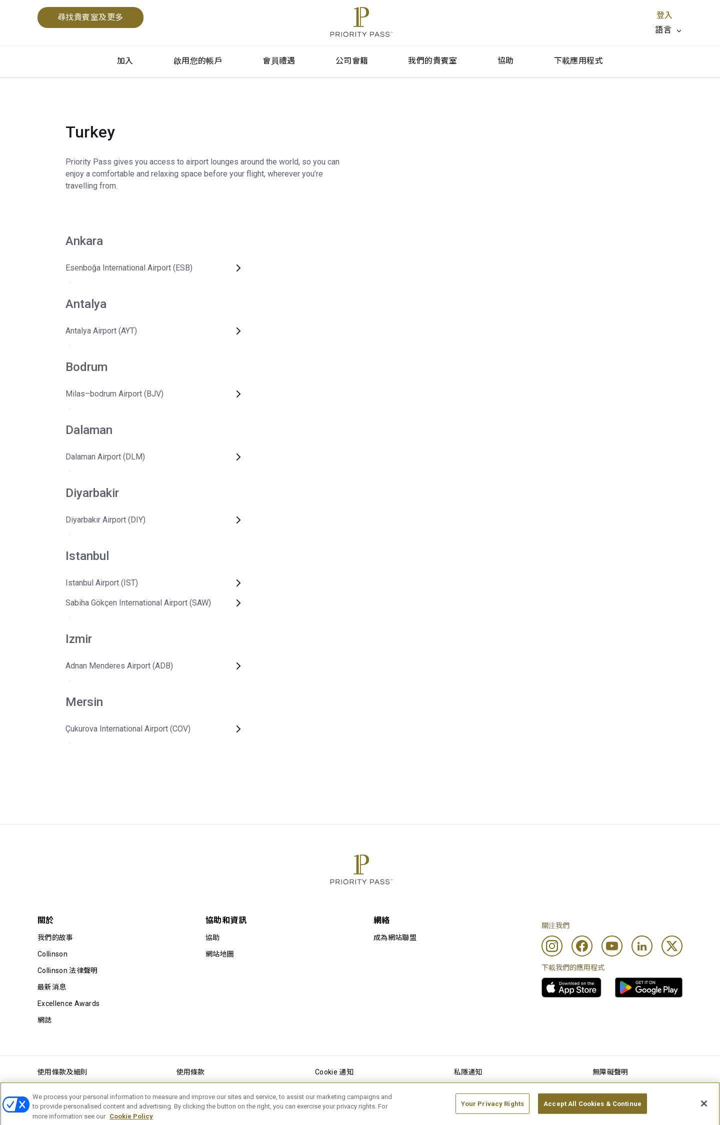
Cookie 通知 (334, 1072)
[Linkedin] (642, 946)
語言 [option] (663, 29)
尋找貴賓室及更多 (91, 17)
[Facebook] (582, 946)
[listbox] (668, 30)
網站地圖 (220, 954)
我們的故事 (56, 938)
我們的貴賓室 (432, 61)
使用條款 (190, 1072)
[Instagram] (552, 946)
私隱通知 (468, 1072)
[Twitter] (672, 946)
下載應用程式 (578, 61)
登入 (664, 15)
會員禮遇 (279, 61)
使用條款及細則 (63, 1072)
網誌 (45, 1020)
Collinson (53, 954)
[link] (572, 988)
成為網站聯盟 (395, 938)
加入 (125, 61)
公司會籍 (352, 61)
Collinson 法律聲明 (68, 970)
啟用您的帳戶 (198, 61)
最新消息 (52, 987)
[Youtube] (612, 946)
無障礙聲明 (610, 1072)
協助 (506, 61)
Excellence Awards (69, 1004)
